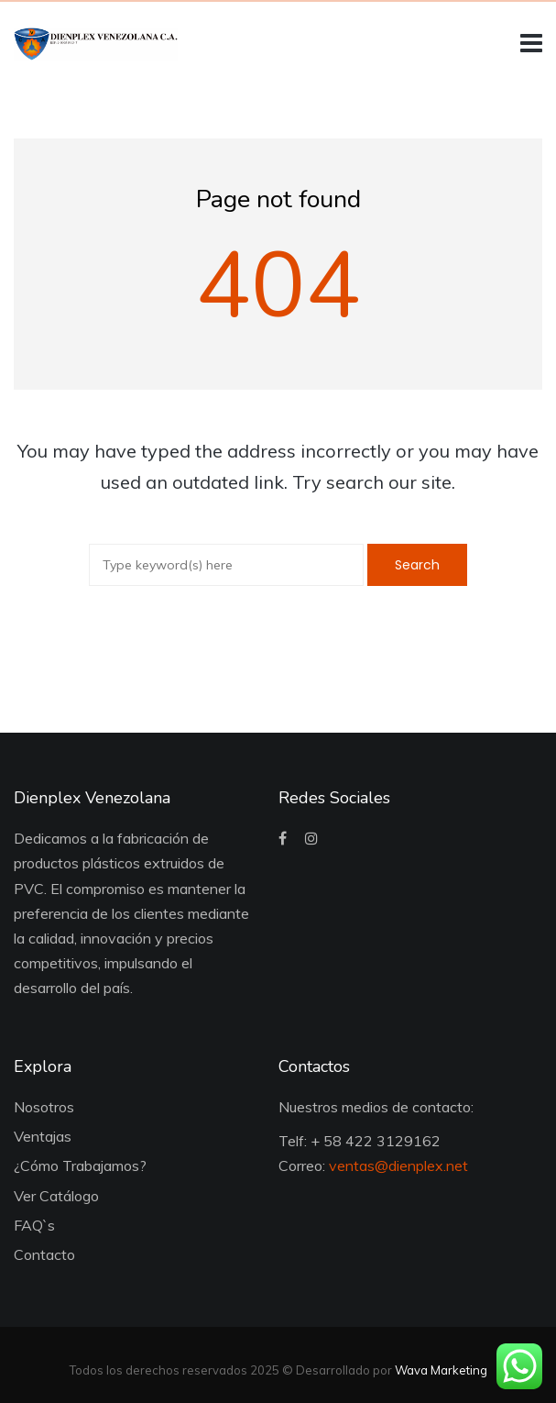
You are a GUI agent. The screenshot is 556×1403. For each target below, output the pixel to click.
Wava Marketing (441, 1370)
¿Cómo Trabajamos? (80, 1165)
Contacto (44, 1254)
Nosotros (44, 1107)
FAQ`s (34, 1225)
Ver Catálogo (56, 1196)
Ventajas (42, 1136)
